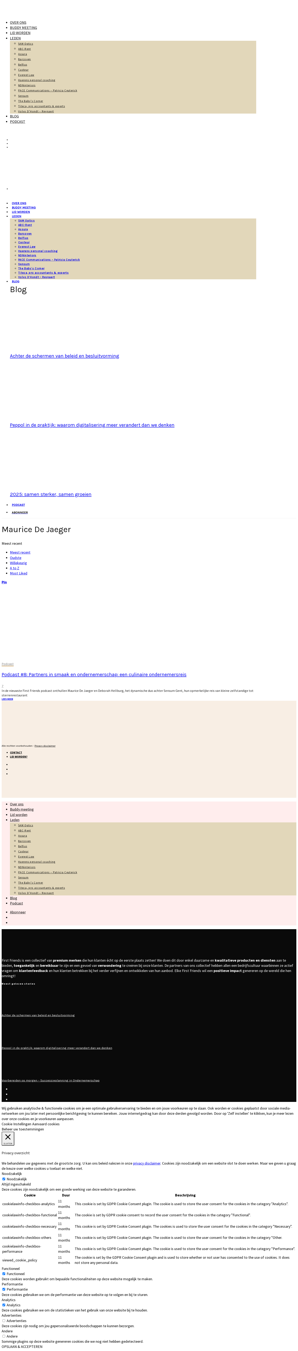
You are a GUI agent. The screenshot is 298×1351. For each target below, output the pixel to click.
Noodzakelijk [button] (12, 1173)
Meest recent (20, 552)
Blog (14, 116)
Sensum (23, 96)
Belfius (22, 64)
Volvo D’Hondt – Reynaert (36, 111)
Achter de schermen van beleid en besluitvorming (64, 356)
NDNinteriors (27, 85)
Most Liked (18, 573)
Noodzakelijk (17, 1179)
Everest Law (26, 75)
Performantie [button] (12, 1284)
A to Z (14, 568)
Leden (15, 38)
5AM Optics (25, 44)
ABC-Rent (24, 49)
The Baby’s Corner (30, 101)
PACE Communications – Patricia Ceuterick (47, 90)
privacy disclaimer (146, 1163)
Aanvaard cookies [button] (46, 1124)
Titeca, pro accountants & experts (41, 106)
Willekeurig (18, 562)
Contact (16, 752)
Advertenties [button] (12, 1315)
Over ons (18, 22)
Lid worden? (19, 756)
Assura (22, 54)
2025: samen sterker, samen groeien (50, 494)
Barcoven (24, 59)
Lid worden (20, 32)
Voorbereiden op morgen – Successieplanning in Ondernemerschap (51, 1080)
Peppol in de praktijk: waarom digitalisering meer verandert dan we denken (92, 425)
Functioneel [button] (11, 1268)
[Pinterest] (4, 582)
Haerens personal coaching (36, 80)
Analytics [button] (9, 1299)
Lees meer (7, 699)
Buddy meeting (23, 27)
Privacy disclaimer (45, 745)
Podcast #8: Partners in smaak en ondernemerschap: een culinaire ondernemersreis (94, 674)
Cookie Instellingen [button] (16, 1124)
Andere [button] (7, 1331)
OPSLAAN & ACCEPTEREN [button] (22, 1346)
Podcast (17, 121)
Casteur (23, 70)
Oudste (15, 557)
